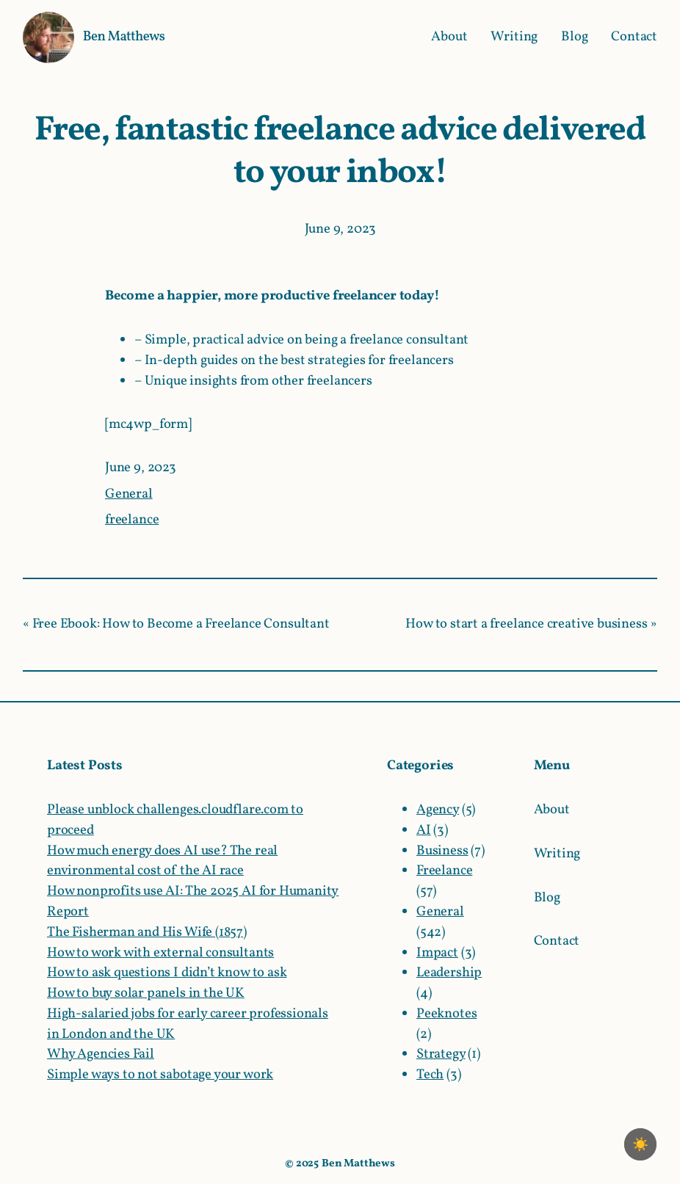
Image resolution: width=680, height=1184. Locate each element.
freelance (132, 519)
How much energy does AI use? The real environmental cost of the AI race (162, 861)
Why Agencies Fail (100, 1054)
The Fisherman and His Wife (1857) (147, 932)
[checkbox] (640, 1144)
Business (442, 850)
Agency (437, 809)
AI (423, 830)
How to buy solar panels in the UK (146, 993)
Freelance (444, 870)
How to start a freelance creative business (526, 623)
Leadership (449, 972)
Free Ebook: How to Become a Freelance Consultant (181, 623)
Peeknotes (446, 1013)
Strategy (441, 1054)
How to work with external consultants (160, 952)
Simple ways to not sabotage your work (160, 1074)
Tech (430, 1074)
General (129, 494)
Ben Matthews (124, 36)
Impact (437, 952)
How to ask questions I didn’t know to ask (166, 972)
